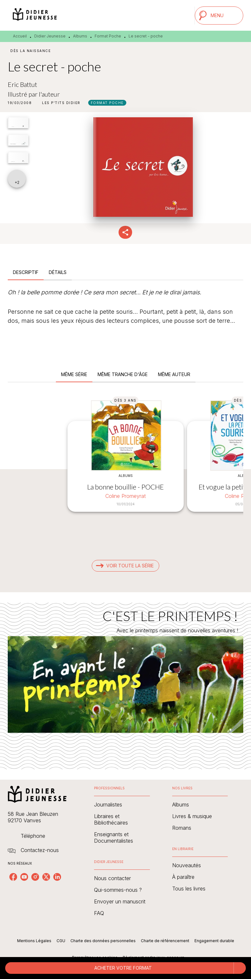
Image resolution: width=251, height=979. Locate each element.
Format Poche (108, 36)
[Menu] (219, 15)
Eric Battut (22, 84)
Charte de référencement (165, 940)
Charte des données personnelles (103, 940)
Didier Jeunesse (50, 36)
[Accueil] (35, 15)
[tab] (26, 272)
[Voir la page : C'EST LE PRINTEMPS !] (125, 678)
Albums (80, 36)
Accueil (20, 36)
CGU (61, 940)
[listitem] (13, 876)
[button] (61, 103)
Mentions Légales (34, 940)
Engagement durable (214, 940)
